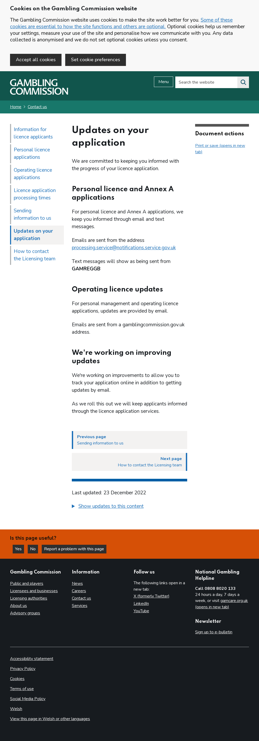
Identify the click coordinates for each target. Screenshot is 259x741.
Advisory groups (25, 613)
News (77, 583)
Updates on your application (33, 235)
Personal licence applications (32, 153)
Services (79, 606)
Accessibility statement (31, 659)
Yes (19, 549)
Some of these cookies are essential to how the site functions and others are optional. (121, 23)
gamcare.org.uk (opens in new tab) (221, 604)
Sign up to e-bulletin (213, 632)
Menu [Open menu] (163, 82)
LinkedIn (141, 603)
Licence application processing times (35, 194)
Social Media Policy (27, 699)
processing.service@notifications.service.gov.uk (124, 247)
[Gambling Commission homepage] (39, 93)
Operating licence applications (33, 174)
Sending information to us (32, 214)
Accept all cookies (36, 59)
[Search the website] (243, 82)
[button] (108, 506)
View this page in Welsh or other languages (50, 719)
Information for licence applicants (33, 133)
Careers (79, 591)
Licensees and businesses (34, 591)
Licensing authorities (28, 598)
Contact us (37, 107)
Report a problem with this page (74, 549)
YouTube (141, 611)
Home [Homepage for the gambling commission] (15, 107)
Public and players (26, 583)
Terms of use (22, 689)
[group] (129, 507)
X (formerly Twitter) (151, 596)
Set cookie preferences (95, 59)
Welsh (16, 709)
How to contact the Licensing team (34, 255)
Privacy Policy (22, 669)
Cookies (17, 679)
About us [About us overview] (18, 606)
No (34, 549)
